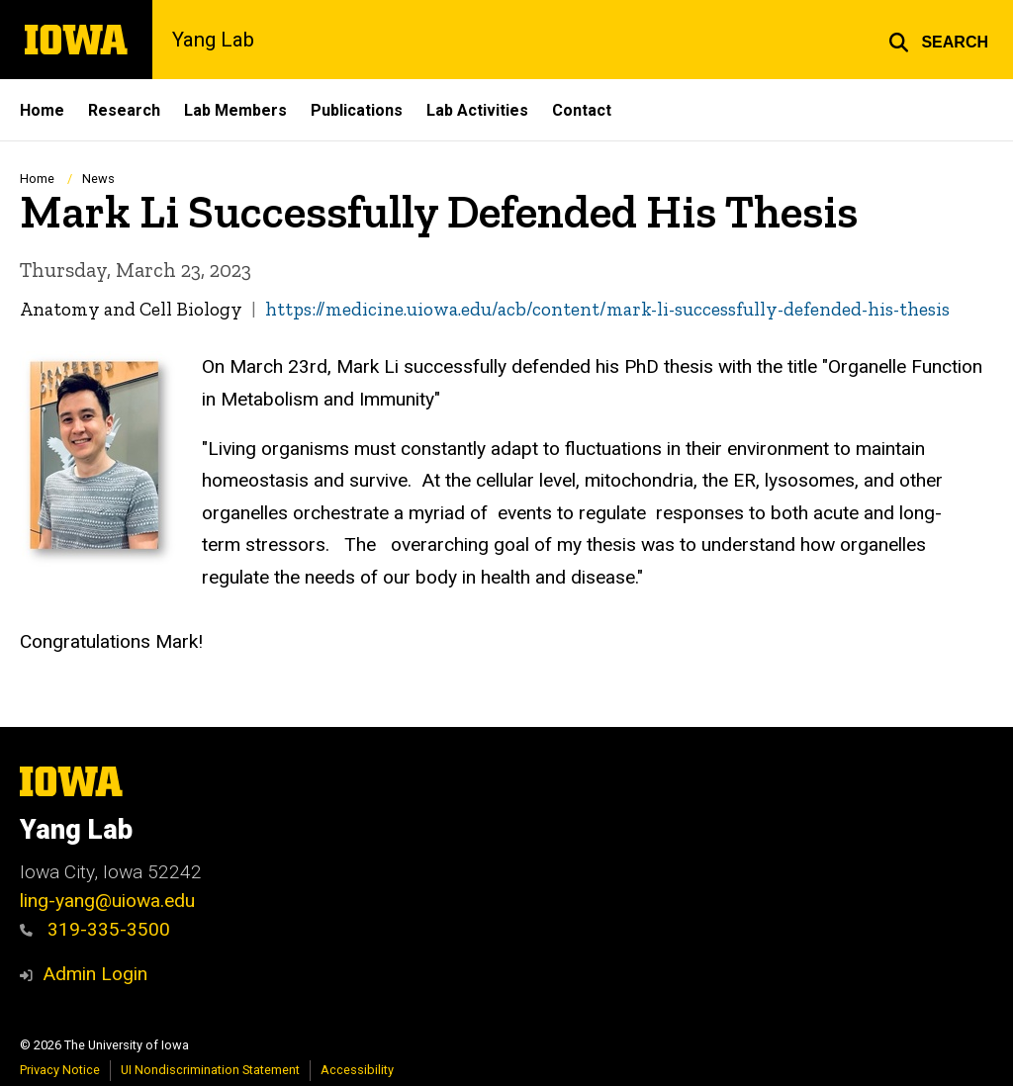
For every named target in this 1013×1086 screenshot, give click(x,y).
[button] (938, 39)
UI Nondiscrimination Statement (210, 1069)
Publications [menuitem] (357, 110)
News (98, 178)
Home (37, 178)
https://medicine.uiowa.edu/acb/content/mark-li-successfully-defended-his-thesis (607, 309)
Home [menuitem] (42, 110)
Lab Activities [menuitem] (477, 110)
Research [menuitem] (124, 110)
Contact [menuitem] (581, 110)
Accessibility (357, 1069)
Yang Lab (213, 39)
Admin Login (95, 973)
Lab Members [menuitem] (235, 110)
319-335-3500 (95, 929)
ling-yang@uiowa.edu (107, 900)
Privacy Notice (60, 1069)
